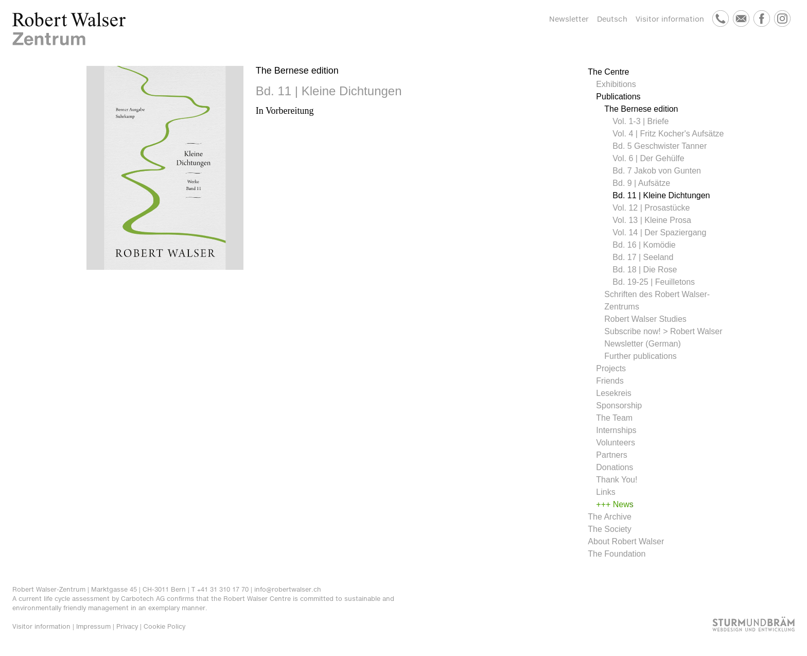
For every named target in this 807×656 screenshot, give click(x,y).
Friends (609, 380)
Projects (611, 368)
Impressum (93, 626)
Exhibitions (616, 84)
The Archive (609, 516)
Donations (614, 467)
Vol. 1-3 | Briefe (640, 121)
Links (605, 492)
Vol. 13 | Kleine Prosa (651, 220)
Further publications (640, 356)
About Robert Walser (626, 541)
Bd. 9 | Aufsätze (641, 183)
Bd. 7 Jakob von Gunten (656, 170)
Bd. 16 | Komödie (643, 244)
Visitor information (670, 18)
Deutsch (612, 18)
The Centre (608, 71)
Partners (611, 455)
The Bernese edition (641, 109)
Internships (616, 430)
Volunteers (615, 442)
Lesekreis (613, 393)
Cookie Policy (164, 626)
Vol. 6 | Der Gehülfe (648, 158)
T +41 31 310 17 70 (220, 589)
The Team (614, 417)
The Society (609, 529)
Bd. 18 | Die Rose (644, 269)
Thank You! (616, 479)
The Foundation (616, 553)
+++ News (614, 504)
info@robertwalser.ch (287, 589)
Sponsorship (619, 405)
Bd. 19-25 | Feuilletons (653, 282)
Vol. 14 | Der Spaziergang (659, 232)
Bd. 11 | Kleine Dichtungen (661, 195)
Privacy (127, 626)
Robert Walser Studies (645, 319)
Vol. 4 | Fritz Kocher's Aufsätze (668, 133)
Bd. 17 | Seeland (642, 257)
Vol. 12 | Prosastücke (651, 207)
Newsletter (569, 18)
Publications (618, 96)
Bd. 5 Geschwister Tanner (659, 146)
